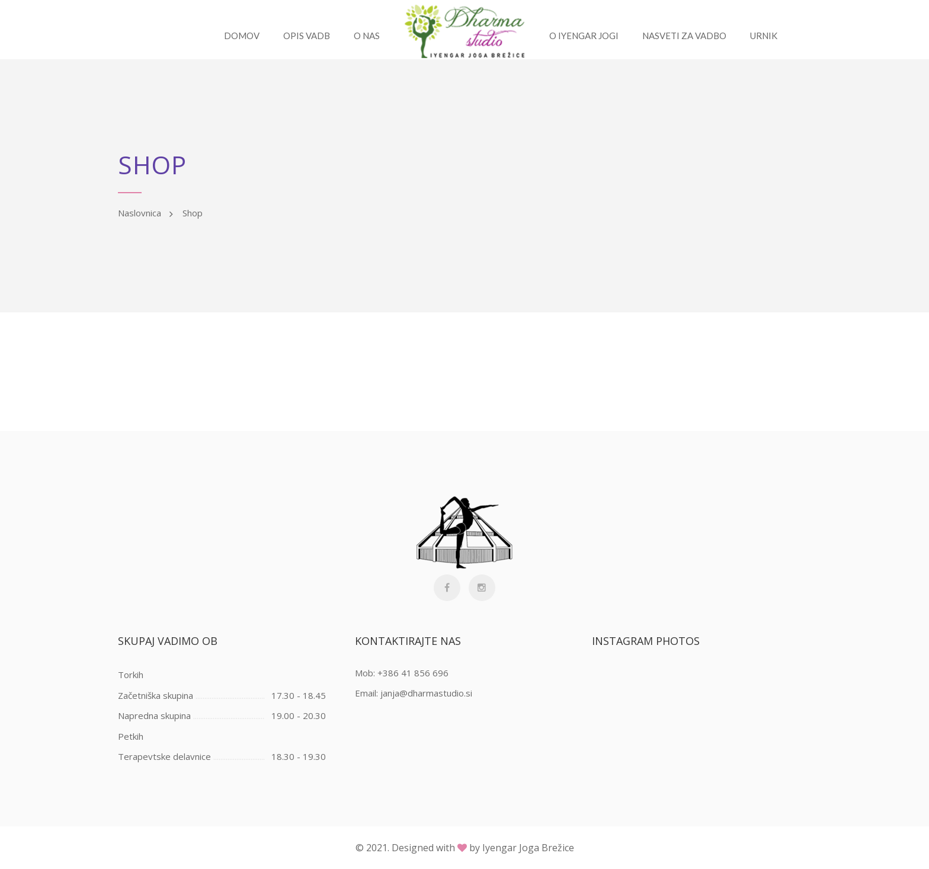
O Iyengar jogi (585, 35)
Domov (240, 35)
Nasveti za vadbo (685, 35)
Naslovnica (139, 213)
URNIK (765, 35)
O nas (366, 35)
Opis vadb (305, 35)
